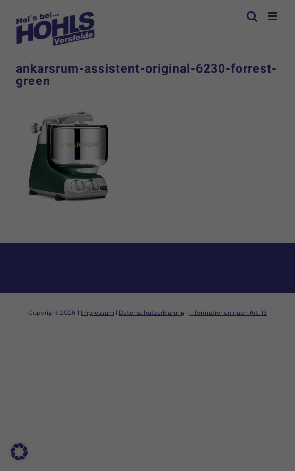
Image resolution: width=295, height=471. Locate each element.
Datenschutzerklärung (119, 198)
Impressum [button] (201, 386)
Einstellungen (52, 208)
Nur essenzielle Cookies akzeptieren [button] (148, 332)
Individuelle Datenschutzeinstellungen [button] (147, 364)
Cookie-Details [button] (100, 386)
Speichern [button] (147, 301)
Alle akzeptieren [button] (147, 270)
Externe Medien (244, 232)
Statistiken (133, 232)
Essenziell (33, 232)
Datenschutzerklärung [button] (154, 386)
